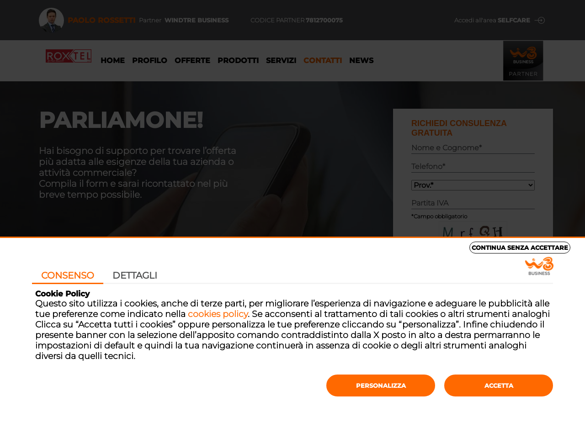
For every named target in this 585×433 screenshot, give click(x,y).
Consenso (67, 275)
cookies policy (218, 314)
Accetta (498, 385)
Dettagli (134, 275)
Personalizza (381, 385)
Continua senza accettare (520, 247)
